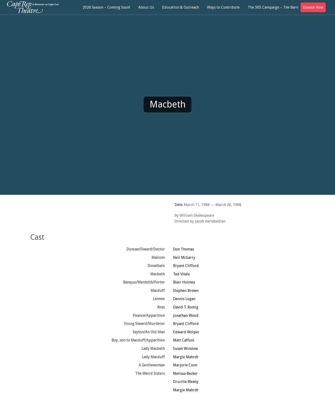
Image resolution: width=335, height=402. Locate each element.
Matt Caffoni (183, 340)
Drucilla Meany (185, 381)
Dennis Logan (184, 299)
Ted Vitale (181, 274)
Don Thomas (183, 249)
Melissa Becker (185, 373)
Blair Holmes (184, 282)
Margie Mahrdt (185, 357)
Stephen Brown (185, 290)
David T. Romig (185, 307)
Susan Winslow (185, 348)
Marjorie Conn (185, 365)
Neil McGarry (184, 257)
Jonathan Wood (185, 315)
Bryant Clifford (186, 265)
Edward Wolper (186, 332)
